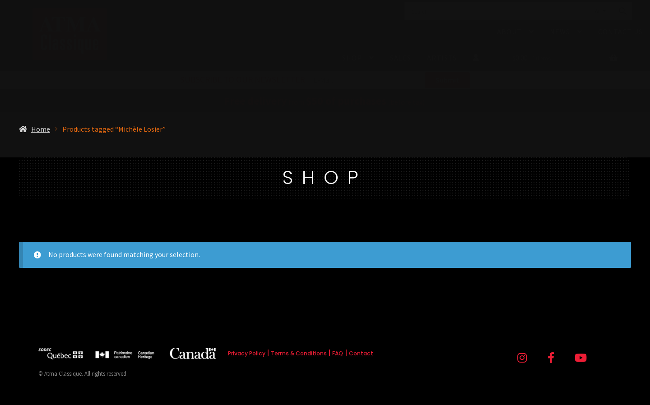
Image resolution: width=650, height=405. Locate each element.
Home (40, 128)
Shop (352, 57)
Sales (400, 57)
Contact (361, 353)
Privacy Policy (247, 353)
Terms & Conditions (299, 353)
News (560, 31)
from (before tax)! (325, 101)
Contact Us (620, 31)
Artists (442, 57)
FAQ (337, 353)
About (509, 31)
